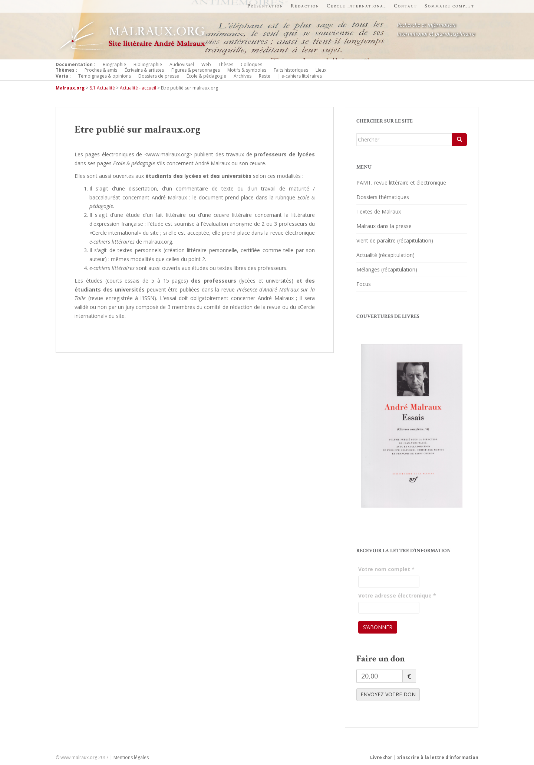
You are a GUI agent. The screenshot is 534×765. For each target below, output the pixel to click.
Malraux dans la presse (384, 226)
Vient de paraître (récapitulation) (394, 240)
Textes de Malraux (378, 211)
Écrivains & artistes (144, 70)
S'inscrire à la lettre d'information (437, 757)
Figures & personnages (195, 70)
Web (206, 64)
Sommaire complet (450, 6)
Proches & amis (101, 70)
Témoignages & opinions (104, 76)
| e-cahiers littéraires (300, 76)
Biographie (114, 64)
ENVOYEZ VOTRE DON (388, 694)
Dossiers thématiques (382, 197)
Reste (264, 76)
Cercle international (356, 6)
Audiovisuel (181, 64)
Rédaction (305, 6)
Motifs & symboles (246, 70)
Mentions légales (131, 757)
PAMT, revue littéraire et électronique (401, 182)
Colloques (251, 64)
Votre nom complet (386, 569)
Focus (363, 283)
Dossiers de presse (158, 76)
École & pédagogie (206, 76)
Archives (242, 76)
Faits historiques (291, 70)
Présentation (265, 6)
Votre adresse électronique (397, 595)
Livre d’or (381, 757)
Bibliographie (148, 64)
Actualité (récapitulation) (385, 254)
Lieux (321, 70)
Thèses (225, 64)
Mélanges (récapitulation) (386, 269)
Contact (405, 6)
